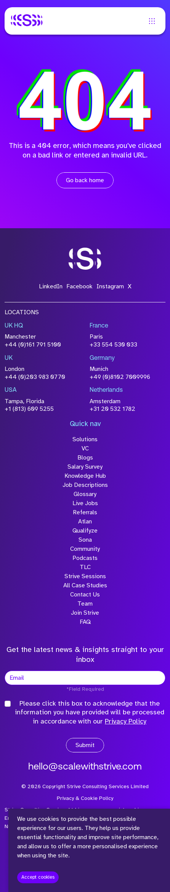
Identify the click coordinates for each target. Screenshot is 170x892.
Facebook (79, 286)
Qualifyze (85, 530)
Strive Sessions (85, 576)
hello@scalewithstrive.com (85, 767)
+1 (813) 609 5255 (29, 409)
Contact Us (85, 594)
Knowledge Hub (85, 476)
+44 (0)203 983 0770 (35, 377)
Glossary (85, 494)
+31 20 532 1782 (112, 409)
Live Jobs (85, 503)
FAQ (85, 622)
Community (85, 549)
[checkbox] (8, 704)
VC (85, 448)
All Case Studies (85, 585)
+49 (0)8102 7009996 (120, 377)
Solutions (85, 439)
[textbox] (85, 678)
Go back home (85, 180)
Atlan (85, 521)
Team (85, 603)
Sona (85, 540)
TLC (85, 567)
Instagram (110, 286)
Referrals (85, 512)
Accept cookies (38, 877)
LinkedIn (51, 286)
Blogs (85, 457)
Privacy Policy (125, 721)
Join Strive (85, 613)
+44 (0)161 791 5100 (33, 344)
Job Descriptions (85, 485)
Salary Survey (85, 467)
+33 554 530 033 (113, 344)
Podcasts (85, 558)
